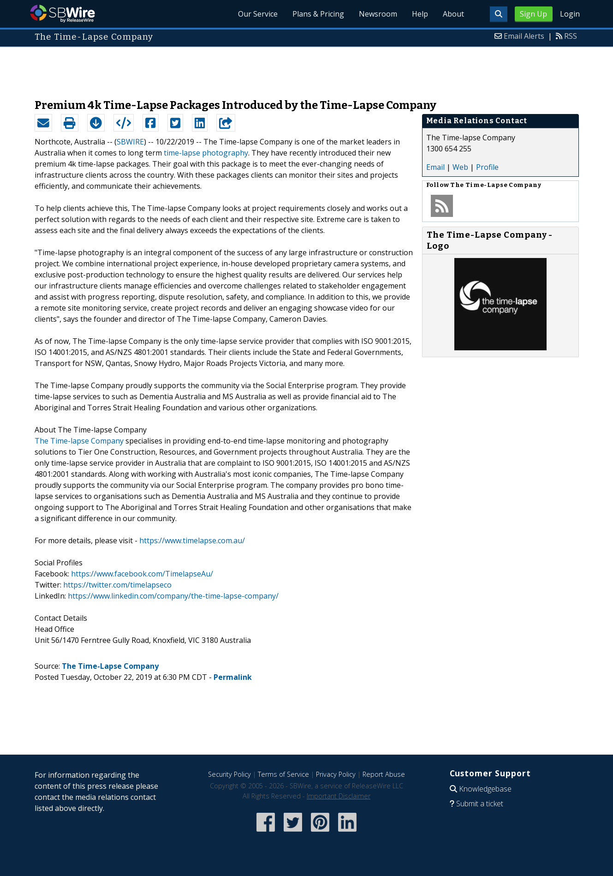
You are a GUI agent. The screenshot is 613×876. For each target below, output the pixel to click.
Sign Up (533, 14)
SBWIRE (130, 142)
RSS (570, 36)
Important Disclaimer (338, 796)
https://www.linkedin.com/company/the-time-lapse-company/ (173, 596)
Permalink (233, 677)
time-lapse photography (206, 153)
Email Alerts (524, 36)
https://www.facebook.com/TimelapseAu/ (142, 574)
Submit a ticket (479, 803)
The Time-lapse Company (79, 441)
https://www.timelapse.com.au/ (192, 540)
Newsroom (378, 14)
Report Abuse (384, 774)
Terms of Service (283, 774)
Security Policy (229, 774)
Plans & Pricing (318, 14)
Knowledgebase (485, 789)
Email (435, 167)
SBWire (62, 14)
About (453, 14)
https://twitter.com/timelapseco (117, 585)
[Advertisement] (307, 68)
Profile (487, 167)
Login (570, 14)
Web (460, 167)
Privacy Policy (336, 774)
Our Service (258, 14)
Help (420, 14)
